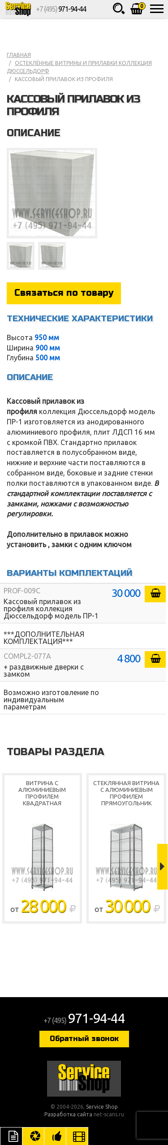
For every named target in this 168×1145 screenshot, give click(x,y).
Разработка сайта (68, 1114)
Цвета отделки (33, 1136)
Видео (77, 1136)
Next (162, 866)
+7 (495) (61, 9)
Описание (11, 1136)
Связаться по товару (63, 292)
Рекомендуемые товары (55, 1136)
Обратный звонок (84, 1038)
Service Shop (18, 9)
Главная (19, 55)
